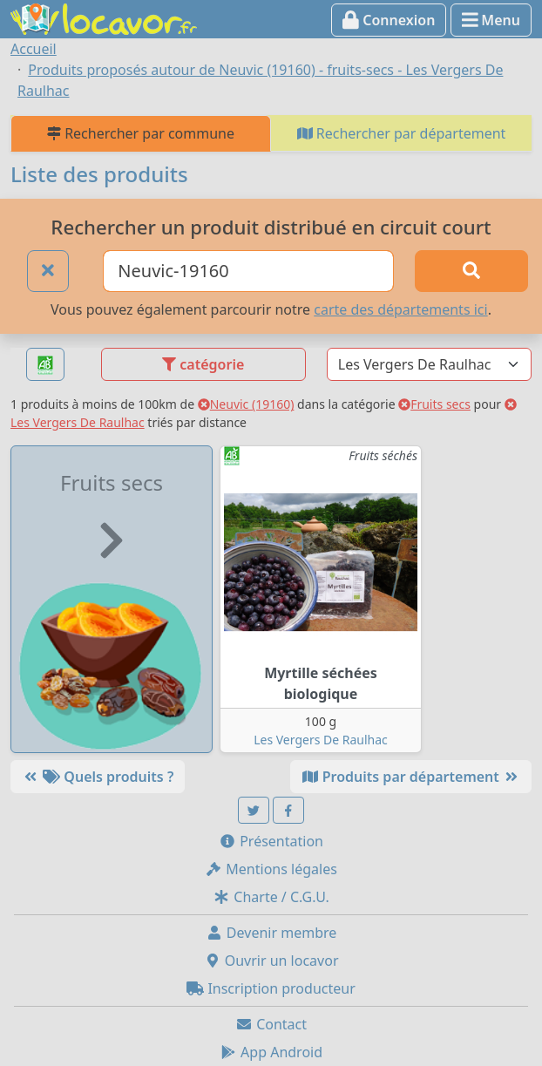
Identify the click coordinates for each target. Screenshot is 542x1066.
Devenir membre (271, 932)
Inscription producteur (271, 988)
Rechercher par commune (140, 133)
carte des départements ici (400, 309)
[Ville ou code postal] (248, 271)
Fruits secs (434, 404)
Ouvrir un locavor (271, 960)
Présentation (271, 841)
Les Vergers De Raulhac (321, 739)
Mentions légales (271, 869)
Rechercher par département (401, 133)
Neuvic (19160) (246, 404)
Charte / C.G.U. (271, 896)
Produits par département (410, 776)
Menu (491, 20)
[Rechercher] (471, 271)
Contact (271, 1024)
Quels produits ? (97, 776)
